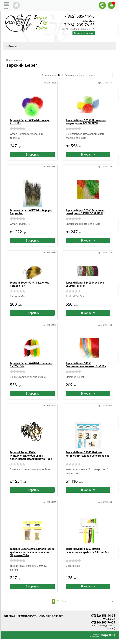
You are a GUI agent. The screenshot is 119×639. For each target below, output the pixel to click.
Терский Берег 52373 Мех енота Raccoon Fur (29, 284)
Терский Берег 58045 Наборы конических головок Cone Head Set (87, 454)
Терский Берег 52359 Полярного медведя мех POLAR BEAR (85, 121)
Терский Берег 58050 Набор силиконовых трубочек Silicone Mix (88, 550)
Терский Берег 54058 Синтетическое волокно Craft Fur (86, 364)
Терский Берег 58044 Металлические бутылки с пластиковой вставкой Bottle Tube (31, 456)
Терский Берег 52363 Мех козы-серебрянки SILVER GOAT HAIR (85, 211)
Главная (9, 616)
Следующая (110, 601)
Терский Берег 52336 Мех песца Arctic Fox (29, 121)
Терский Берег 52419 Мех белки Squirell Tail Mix (85, 284)
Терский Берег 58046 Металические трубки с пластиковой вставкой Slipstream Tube (32, 552)
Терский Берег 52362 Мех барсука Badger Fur (31, 211)
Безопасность (27, 616)
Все (64, 601)
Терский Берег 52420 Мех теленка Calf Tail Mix (31, 364)
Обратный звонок (83, 33)
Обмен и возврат (51, 616)
